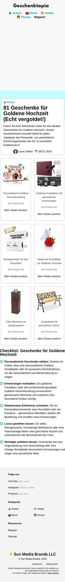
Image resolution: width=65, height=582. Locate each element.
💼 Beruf (31, 13)
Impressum (37, 564)
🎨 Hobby (47, 13)
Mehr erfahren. (53, 573)
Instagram (13, 487)
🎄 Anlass (15, 13)
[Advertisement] (32, 53)
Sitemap (12, 536)
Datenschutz (52, 564)
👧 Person (24, 17)
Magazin (40, 17)
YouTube (12, 481)
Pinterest (12, 493)
